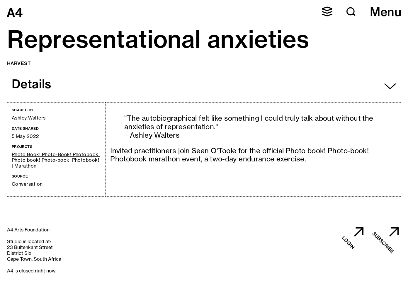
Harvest (19, 63)
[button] (327, 11)
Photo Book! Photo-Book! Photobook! (56, 154)
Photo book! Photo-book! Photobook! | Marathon (55, 162)
